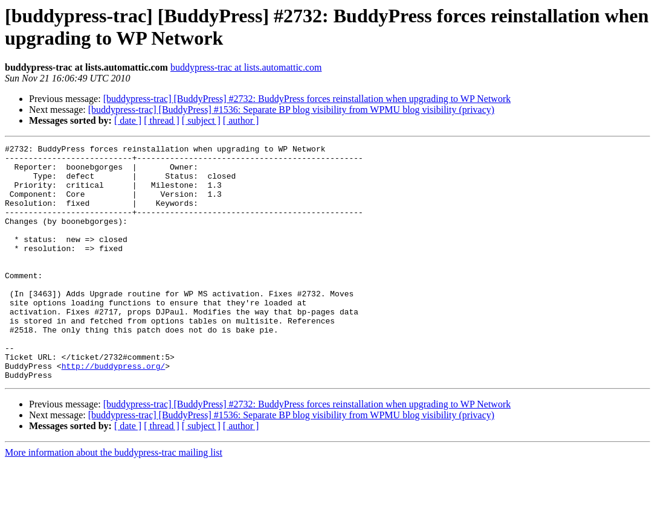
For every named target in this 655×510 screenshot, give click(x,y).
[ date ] (127, 120)
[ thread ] (161, 120)
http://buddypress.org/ (114, 411)
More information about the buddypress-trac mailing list (113, 499)
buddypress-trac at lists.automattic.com (246, 67)
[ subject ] (201, 120)
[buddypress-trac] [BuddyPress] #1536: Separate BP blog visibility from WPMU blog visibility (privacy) (291, 109)
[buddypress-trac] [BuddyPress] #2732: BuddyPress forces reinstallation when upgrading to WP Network (307, 99)
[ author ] (241, 120)
